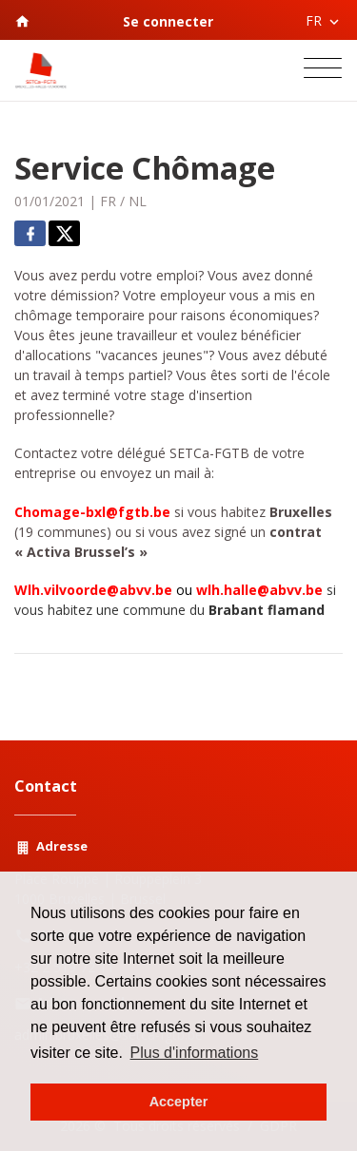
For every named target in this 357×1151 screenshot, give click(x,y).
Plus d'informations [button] (194, 1053)
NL (138, 201)
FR (108, 201)
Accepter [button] (178, 1101)
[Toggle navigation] (323, 70)
